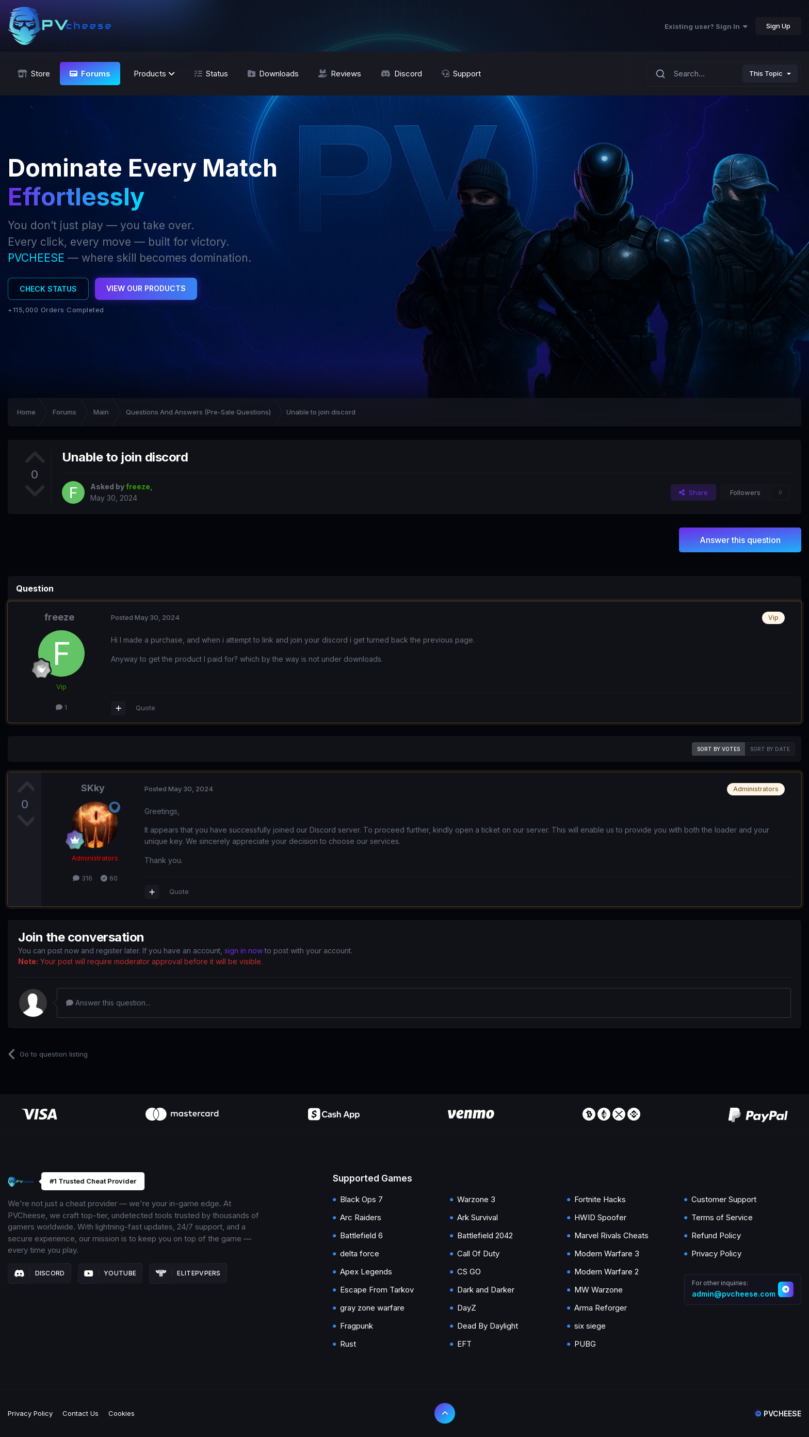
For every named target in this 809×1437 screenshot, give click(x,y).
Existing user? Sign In (706, 26)
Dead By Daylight (487, 1326)
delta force (359, 1253)
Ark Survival (477, 1217)
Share (693, 492)
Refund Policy (716, 1235)
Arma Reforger (600, 1308)
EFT (464, 1344)
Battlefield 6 (361, 1235)
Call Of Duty (478, 1253)
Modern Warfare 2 (606, 1271)
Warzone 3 (476, 1199)
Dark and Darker (485, 1290)
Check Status (48, 288)
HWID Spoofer (600, 1217)
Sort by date (770, 749)
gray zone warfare (372, 1308)
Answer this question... (108, 1002)
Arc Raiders (360, 1217)
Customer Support (723, 1199)
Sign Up (778, 26)
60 (109, 878)
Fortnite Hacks (600, 1199)
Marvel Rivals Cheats (611, 1235)
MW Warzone (598, 1290)
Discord (39, 1273)
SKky (93, 788)
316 (82, 878)
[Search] (660, 74)
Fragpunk (356, 1326)
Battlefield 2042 (485, 1235)
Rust (348, 1344)
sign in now (243, 950)
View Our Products (146, 288)
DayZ (466, 1308)
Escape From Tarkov (377, 1290)
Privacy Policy (716, 1253)
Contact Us (80, 1413)
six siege (590, 1326)
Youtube (110, 1273)
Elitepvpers (188, 1273)
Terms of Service (722, 1217)
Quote (145, 708)
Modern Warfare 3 (606, 1253)
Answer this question (740, 540)
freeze (59, 617)
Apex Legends (366, 1271)
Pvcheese (778, 1413)
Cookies (121, 1413)
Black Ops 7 (361, 1199)
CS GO (469, 1271)
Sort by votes (718, 749)
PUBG (585, 1344)
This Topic (766, 73)
